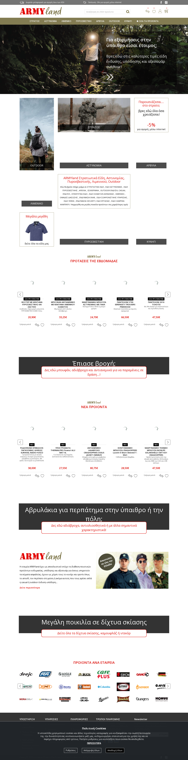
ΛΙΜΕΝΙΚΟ (66, 21)
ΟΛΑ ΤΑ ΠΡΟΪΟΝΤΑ (147, 21)
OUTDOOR (114, 21)
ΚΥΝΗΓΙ (128, 21)
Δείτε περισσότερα (30, 587)
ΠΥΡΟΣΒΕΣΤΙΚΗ (84, 21)
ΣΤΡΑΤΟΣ (35, 21)
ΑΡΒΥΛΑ (100, 21)
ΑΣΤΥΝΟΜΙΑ (50, 21)
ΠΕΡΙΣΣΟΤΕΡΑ (94, 743)
